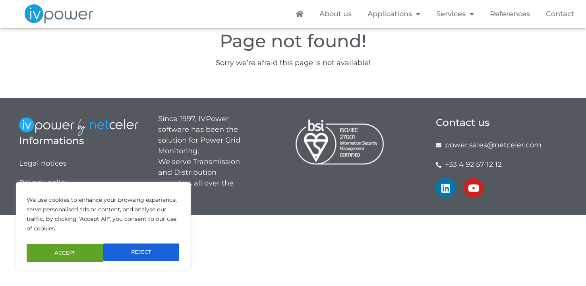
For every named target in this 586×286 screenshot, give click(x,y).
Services (455, 13)
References (510, 14)
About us (335, 14)
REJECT (63, 253)
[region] (103, 228)
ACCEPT (142, 253)
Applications (393, 13)
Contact (560, 14)
